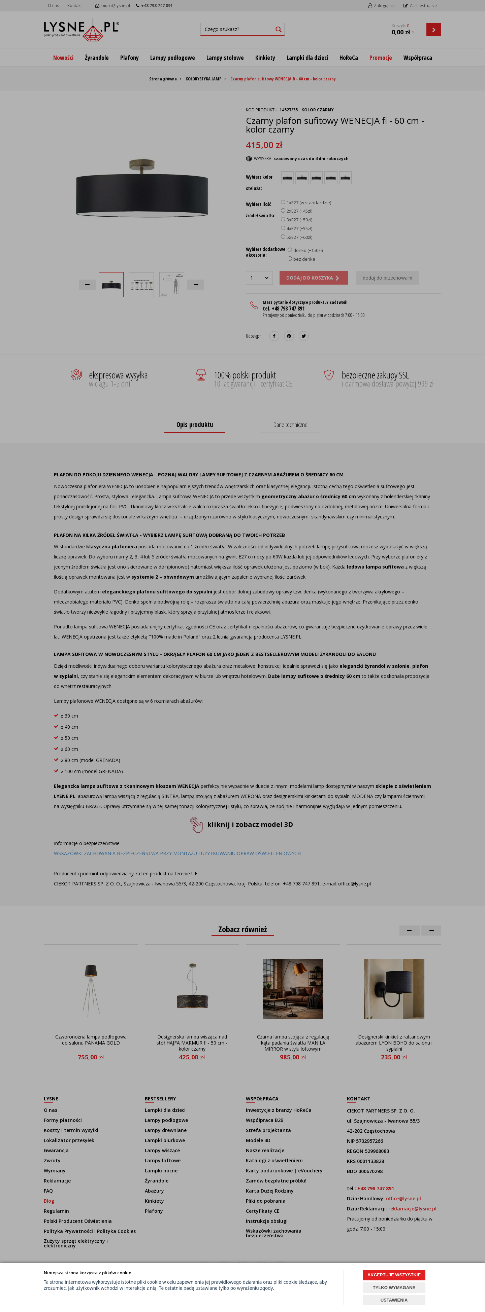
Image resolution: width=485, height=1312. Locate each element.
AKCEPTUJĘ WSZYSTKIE (394, 1274)
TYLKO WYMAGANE (394, 1287)
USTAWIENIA (394, 1300)
